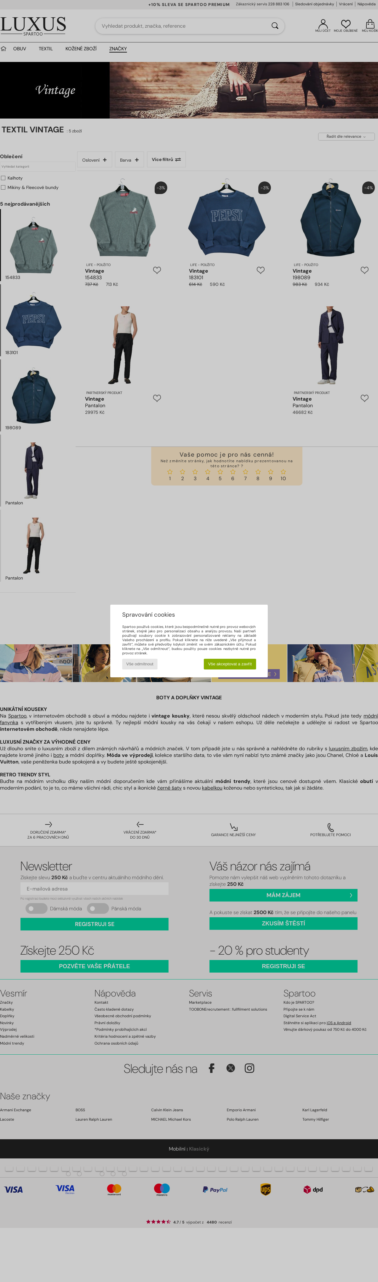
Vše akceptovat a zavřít (230, 664)
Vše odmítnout (139, 664)
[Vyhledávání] (275, 26)
